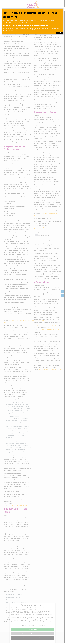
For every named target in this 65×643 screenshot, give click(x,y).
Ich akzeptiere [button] (32, 629)
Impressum (41, 641)
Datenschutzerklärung (16, 621)
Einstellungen (43, 621)
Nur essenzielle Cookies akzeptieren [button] (32, 633)
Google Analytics (45, 235)
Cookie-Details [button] (24, 641)
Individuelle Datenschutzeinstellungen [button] (32, 638)
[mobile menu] (5, 15)
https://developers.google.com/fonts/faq (47, 326)
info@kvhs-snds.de (12, 217)
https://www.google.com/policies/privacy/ (48, 329)
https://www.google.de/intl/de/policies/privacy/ (50, 369)
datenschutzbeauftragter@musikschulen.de (18, 505)
